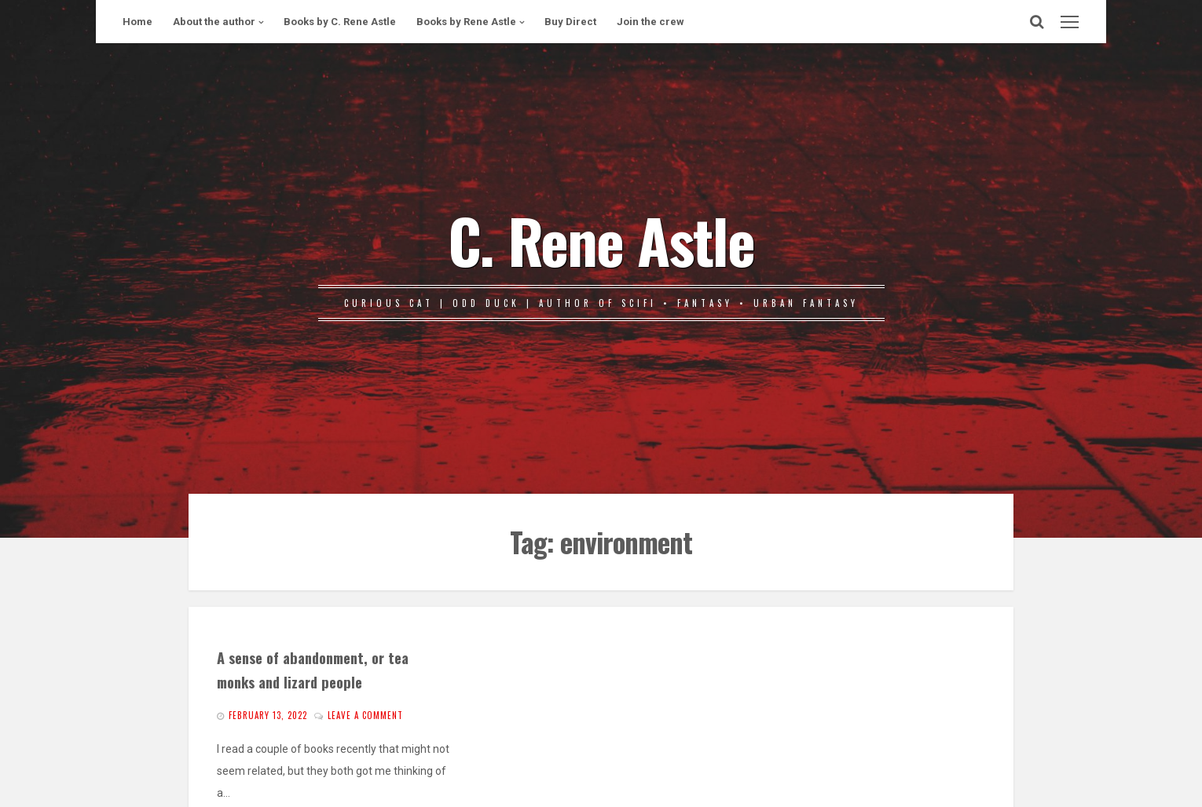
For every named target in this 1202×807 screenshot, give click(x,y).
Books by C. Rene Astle (340, 21)
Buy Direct (570, 21)
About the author (214, 21)
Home (137, 21)
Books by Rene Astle (466, 21)
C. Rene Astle (601, 239)
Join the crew (650, 21)
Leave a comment (365, 715)
